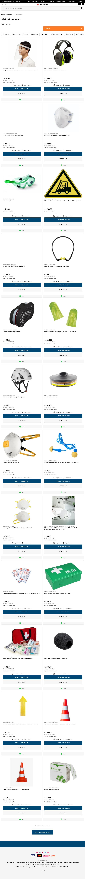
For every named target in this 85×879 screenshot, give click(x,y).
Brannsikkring (16, 34)
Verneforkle (6, 34)
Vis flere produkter (42, 832)
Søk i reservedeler (60, 1)
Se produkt (22, 93)
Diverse (26, 34)
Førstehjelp (44, 34)
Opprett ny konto (71, 1)
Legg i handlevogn (21, 88)
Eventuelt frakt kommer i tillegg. (9, 82)
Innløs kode (51, 1)
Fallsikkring (34, 34)
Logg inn (80, 1)
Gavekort (43, 1)
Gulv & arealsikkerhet (57, 34)
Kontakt (42, 871)
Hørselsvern (69, 34)
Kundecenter (35, 1)
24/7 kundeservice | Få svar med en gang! (11, 1)
